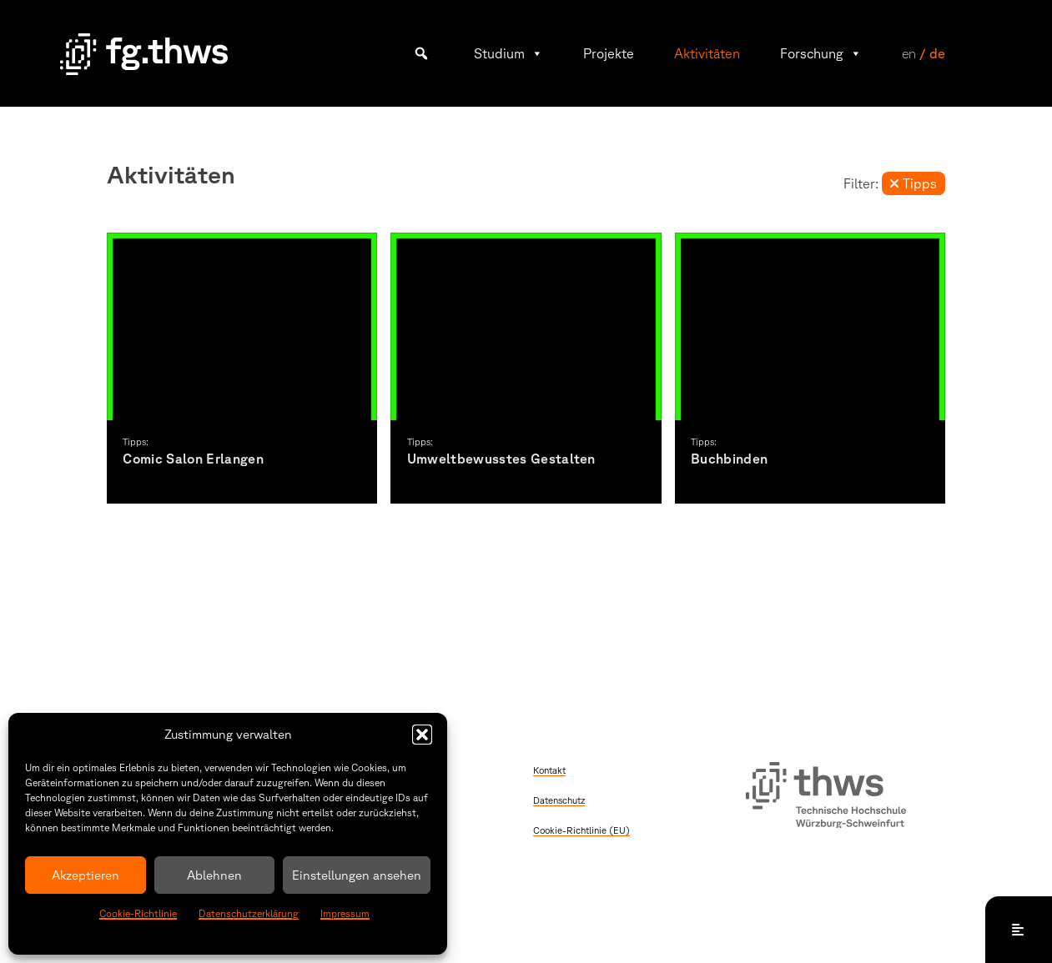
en (909, 53)
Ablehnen (214, 875)
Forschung (821, 53)
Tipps (913, 183)
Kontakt (549, 770)
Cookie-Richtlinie (138, 913)
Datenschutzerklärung (249, 913)
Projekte (608, 53)
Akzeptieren (85, 875)
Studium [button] (508, 53)
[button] (422, 734)
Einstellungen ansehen (356, 875)
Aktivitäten (707, 53)
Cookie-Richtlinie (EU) (581, 830)
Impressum (345, 913)
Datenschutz (559, 800)
